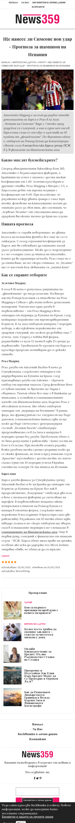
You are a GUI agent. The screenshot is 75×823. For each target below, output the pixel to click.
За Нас (25, 2)
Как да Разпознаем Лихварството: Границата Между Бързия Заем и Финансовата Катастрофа (37, 698)
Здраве (28, 602)
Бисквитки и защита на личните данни (27, 820)
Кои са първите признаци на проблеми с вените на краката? (41, 610)
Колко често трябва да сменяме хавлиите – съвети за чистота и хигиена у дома (40, 633)
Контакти (38, 6)
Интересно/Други (24, 62)
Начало (13, 2)
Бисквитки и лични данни (48, 2)
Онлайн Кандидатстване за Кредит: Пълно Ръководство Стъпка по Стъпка (39, 654)
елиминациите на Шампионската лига (29, 532)
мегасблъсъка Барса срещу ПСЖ (47, 145)
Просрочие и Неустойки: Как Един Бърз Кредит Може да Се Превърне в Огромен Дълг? (41, 676)
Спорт (42, 62)
